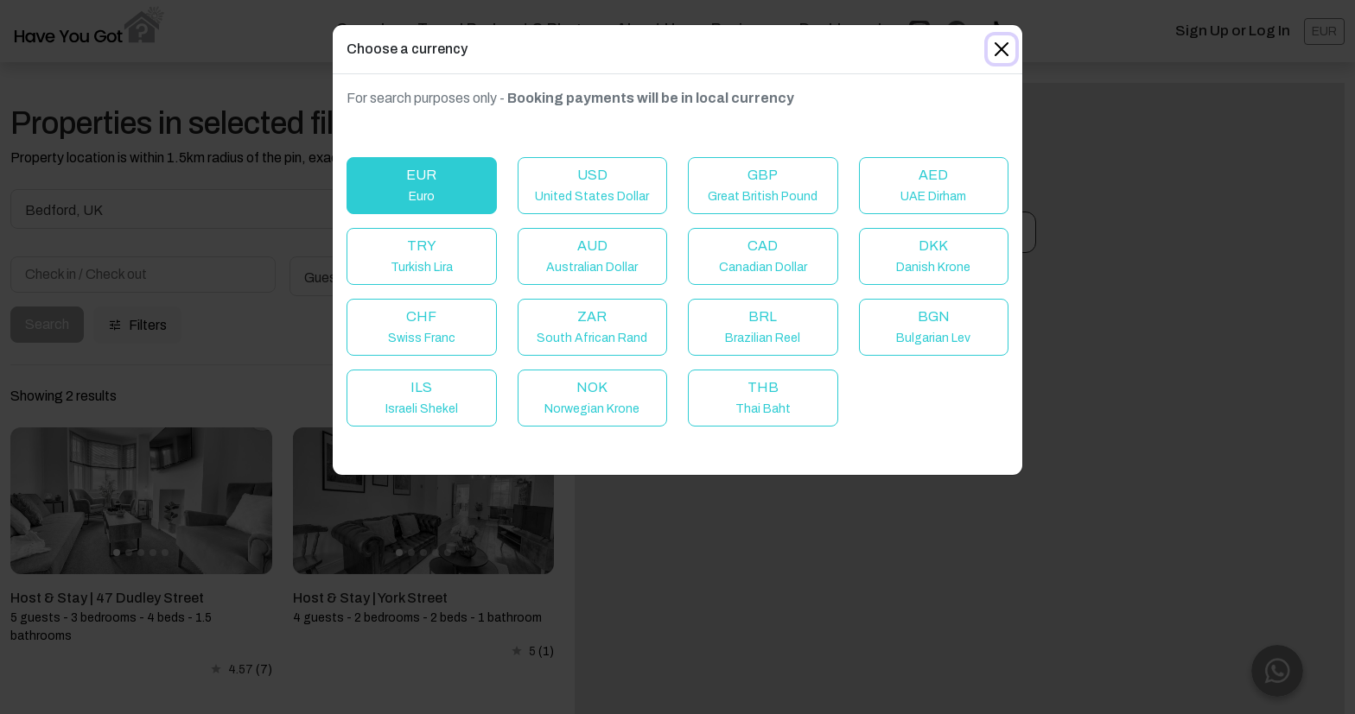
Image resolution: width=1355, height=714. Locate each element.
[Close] (1001, 49)
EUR (421, 185)
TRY (422, 256)
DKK (933, 256)
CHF (421, 326)
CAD (763, 256)
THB (763, 397)
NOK (591, 397)
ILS (421, 397)
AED (933, 185)
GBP (762, 185)
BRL (762, 326)
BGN (933, 326)
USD (592, 185)
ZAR (592, 326)
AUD (592, 256)
